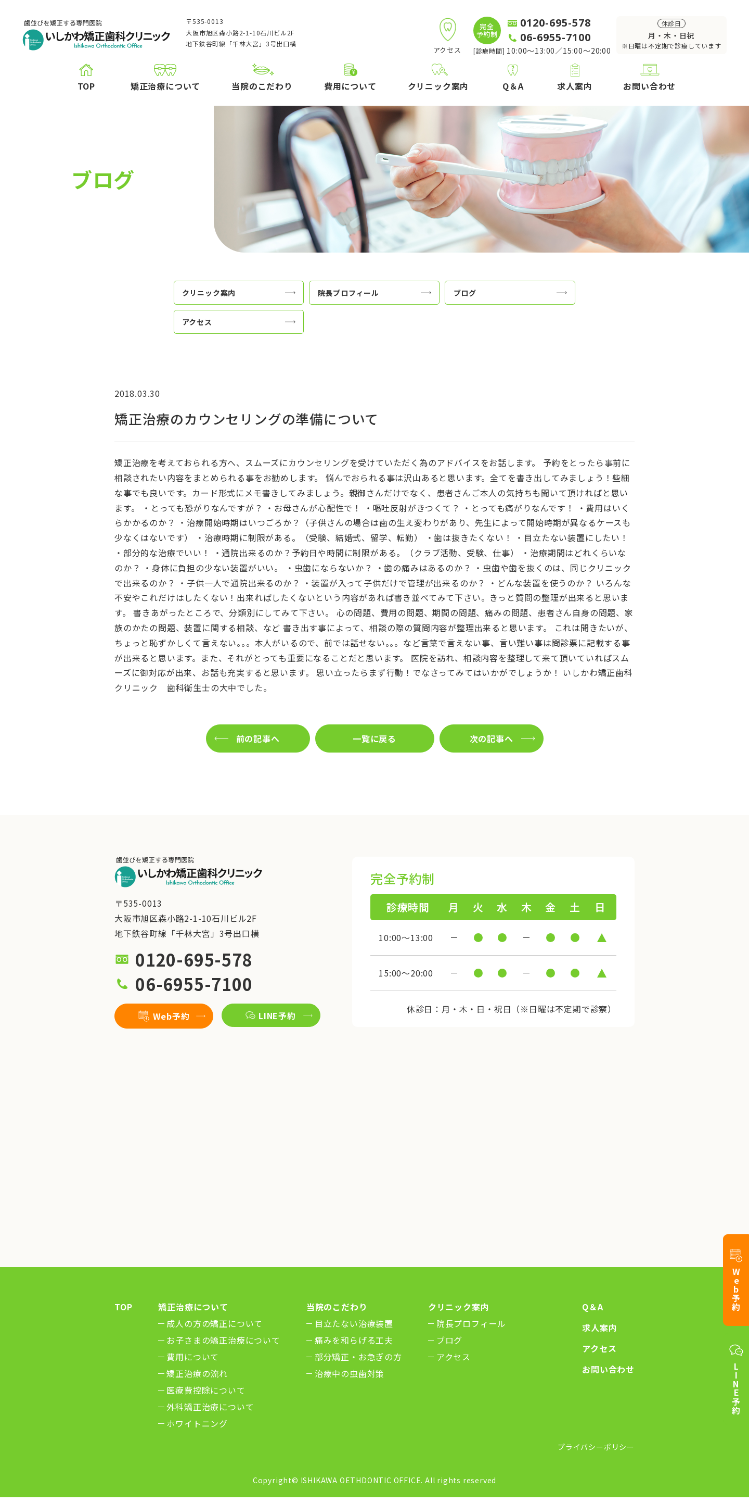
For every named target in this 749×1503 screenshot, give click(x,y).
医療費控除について (205, 1390)
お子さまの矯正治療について (223, 1340)
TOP (123, 1306)
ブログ (449, 1340)
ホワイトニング (197, 1423)
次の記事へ (491, 738)
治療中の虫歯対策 (349, 1373)
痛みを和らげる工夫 (354, 1340)
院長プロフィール (471, 1323)
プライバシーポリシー (596, 1447)
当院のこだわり (337, 1306)
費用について (192, 1356)
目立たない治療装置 (354, 1323)
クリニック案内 (458, 1306)
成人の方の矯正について (214, 1323)
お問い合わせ (608, 1369)
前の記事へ (258, 738)
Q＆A (592, 1306)
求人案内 (599, 1327)
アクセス (453, 1356)
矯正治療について (193, 1306)
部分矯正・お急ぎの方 (358, 1356)
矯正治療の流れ (197, 1373)
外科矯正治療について (210, 1406)
